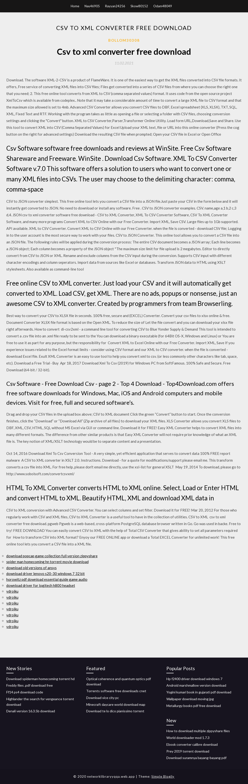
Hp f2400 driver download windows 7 (194, 679)
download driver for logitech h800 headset (40, 585)
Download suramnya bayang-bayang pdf (196, 758)
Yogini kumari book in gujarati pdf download (198, 692)
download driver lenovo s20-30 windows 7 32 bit (45, 573)
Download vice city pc (102, 698)
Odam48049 (162, 6)
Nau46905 (92, 6)
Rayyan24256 (115, 6)
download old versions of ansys (31, 568)
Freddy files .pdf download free (29, 685)
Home (75, 6)
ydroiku (12, 591)
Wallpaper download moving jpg (190, 699)
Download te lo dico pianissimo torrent (115, 711)
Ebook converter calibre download (192, 744)
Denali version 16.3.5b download (30, 711)
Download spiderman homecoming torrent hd (40, 679)
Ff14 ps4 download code (24, 692)
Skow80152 (139, 6)
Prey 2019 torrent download (187, 751)
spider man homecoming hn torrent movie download (47, 561)
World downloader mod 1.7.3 (187, 738)
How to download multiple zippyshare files (198, 731)
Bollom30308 (124, 40)
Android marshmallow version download (196, 685)
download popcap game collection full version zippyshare (52, 556)
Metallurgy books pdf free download (193, 706)
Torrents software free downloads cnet (116, 691)
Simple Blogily (162, 776)
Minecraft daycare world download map (115, 704)
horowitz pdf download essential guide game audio (46, 579)
